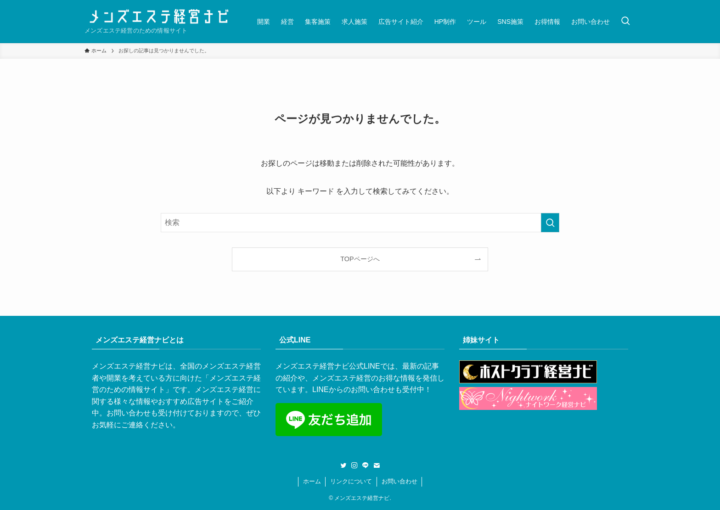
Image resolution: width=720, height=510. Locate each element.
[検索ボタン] (625, 21)
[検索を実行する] (550, 222)
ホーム (312, 481)
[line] (365, 465)
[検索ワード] (360, 222)
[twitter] (343, 465)
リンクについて (351, 481)
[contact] (376, 465)
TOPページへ (359, 259)
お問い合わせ (399, 481)
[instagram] (354, 465)
